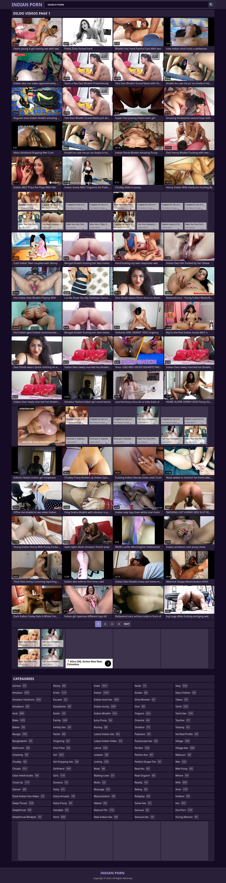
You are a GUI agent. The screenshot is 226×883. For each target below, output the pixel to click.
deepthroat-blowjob (27, 817)
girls (59, 775)
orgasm (143, 713)
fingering (61, 741)
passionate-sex (146, 741)
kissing (101, 727)
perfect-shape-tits (148, 761)
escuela (60, 699)
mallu (100, 782)
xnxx (181, 789)
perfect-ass (144, 754)
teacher (183, 720)
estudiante (62, 706)
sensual (142, 810)
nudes (141, 692)
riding (141, 789)
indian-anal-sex (106, 699)
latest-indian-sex (107, 734)
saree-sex (143, 803)
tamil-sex (184, 713)
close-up (21, 782)
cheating (20, 754)
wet (181, 761)
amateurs (21, 706)
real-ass (143, 768)
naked (100, 803)
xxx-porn (184, 810)
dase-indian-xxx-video (28, 796)
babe (18, 720)
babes (19, 727)
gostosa (61, 782)
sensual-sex (145, 817)
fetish (59, 734)
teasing (182, 727)
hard (59, 817)
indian (102, 692)
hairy (59, 789)
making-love (104, 775)
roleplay (143, 796)
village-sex (185, 748)
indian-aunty (105, 706)
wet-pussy (184, 768)
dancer (19, 789)
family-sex (62, 727)
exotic (59, 713)
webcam (183, 754)
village (182, 741)
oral (140, 706)
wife (181, 782)
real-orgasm (145, 775)
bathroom (21, 748)
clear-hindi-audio (25, 775)
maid (100, 768)
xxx (180, 803)
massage (102, 789)
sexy (181, 685)
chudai (20, 768)
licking (101, 761)
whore (182, 775)
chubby (19, 761)
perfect (142, 748)
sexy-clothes (185, 692)
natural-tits (104, 810)
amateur (21, 692)
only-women (145, 699)
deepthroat (22, 810)
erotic (60, 692)
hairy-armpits (64, 796)
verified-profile (187, 734)
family (60, 720)
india (101, 685)
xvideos (182, 796)
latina (101, 748)
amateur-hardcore (26, 699)
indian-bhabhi (106, 713)
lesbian (101, 754)
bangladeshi (22, 741)
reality (141, 782)
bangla (20, 734)
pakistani (143, 734)
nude (141, 685)
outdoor (143, 727)
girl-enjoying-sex (66, 761)
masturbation (105, 796)
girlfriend (62, 768)
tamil (181, 706)
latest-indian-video (108, 741)
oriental (142, 720)
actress (19, 685)
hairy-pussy (63, 803)
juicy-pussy (103, 720)
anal (18, 713)
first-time (62, 748)
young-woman (187, 817)
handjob (61, 810)
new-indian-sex (106, 817)
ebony (59, 685)
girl (58, 754)
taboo (181, 699)
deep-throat (23, 803)
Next (127, 623)
